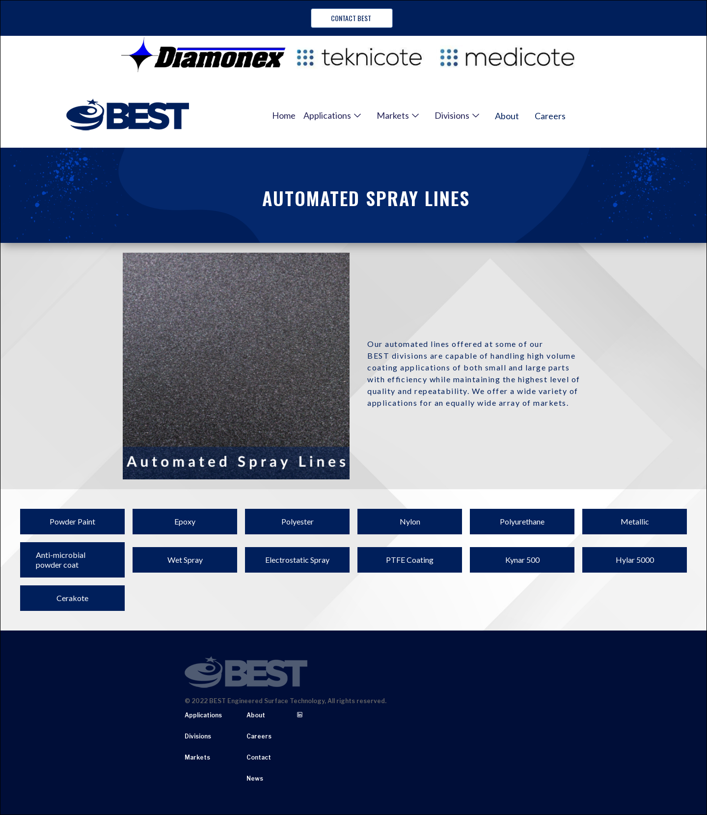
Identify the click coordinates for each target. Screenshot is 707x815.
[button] (332, 115)
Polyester (297, 521)
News (254, 778)
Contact (258, 757)
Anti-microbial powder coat (60, 559)
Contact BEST (352, 18)
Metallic (635, 521)
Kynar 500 (522, 559)
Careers (550, 115)
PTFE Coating (410, 559)
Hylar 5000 (635, 559)
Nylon (410, 521)
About (507, 115)
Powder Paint (72, 521)
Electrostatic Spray (297, 559)
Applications (203, 715)
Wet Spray (185, 559)
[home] (127, 115)
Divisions (198, 736)
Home (284, 115)
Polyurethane (522, 521)
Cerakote (72, 598)
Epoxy (184, 521)
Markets (197, 757)
